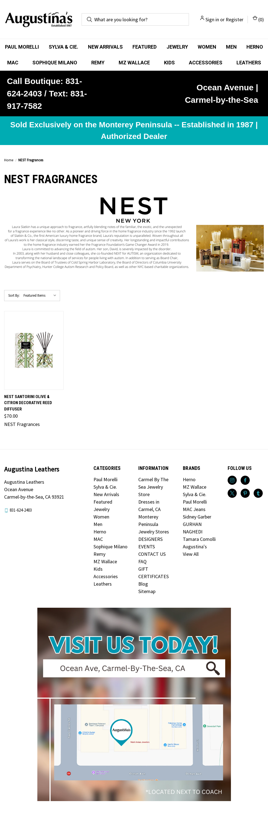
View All (191, 554)
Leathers (248, 62)
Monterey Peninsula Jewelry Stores (153, 524)
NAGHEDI (192, 531)
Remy (98, 62)
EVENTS (146, 546)
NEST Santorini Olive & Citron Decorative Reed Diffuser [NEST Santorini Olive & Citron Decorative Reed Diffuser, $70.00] (28, 403)
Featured (144, 47)
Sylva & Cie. (63, 47)
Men (231, 47)
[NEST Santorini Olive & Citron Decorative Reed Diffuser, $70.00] (34, 350)
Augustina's (195, 546)
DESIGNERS (150, 539)
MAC (12, 62)
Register (234, 19)
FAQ (142, 561)
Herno (254, 47)
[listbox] (41, 295)
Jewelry (177, 47)
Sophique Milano (54, 62)
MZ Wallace (134, 62)
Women (207, 47)
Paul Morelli (22, 47)
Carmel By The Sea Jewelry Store (153, 487)
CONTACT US (152, 554)
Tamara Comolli (199, 539)
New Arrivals (105, 47)
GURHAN (192, 524)
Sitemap (146, 591)
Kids (169, 62)
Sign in (212, 19)
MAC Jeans (194, 509)
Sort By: (14, 295)
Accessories (205, 62)
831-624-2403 (21, 510)
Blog (143, 584)
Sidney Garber (197, 517)
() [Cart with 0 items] (258, 19)
